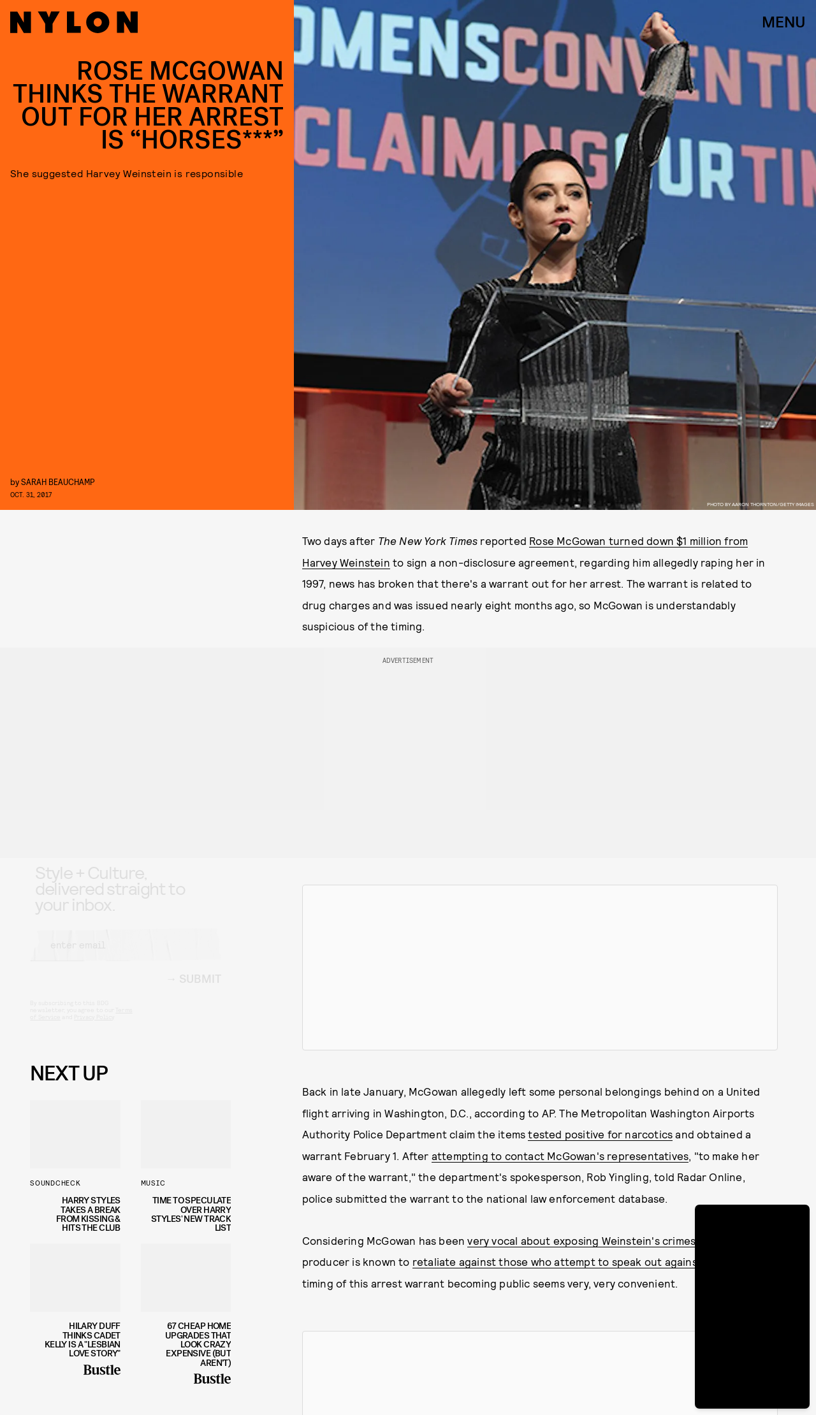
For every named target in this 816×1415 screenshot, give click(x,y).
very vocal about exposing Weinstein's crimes (581, 1240)
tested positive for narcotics (600, 1134)
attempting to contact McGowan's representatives (560, 1155)
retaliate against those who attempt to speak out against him (567, 1261)
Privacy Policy (94, 1028)
